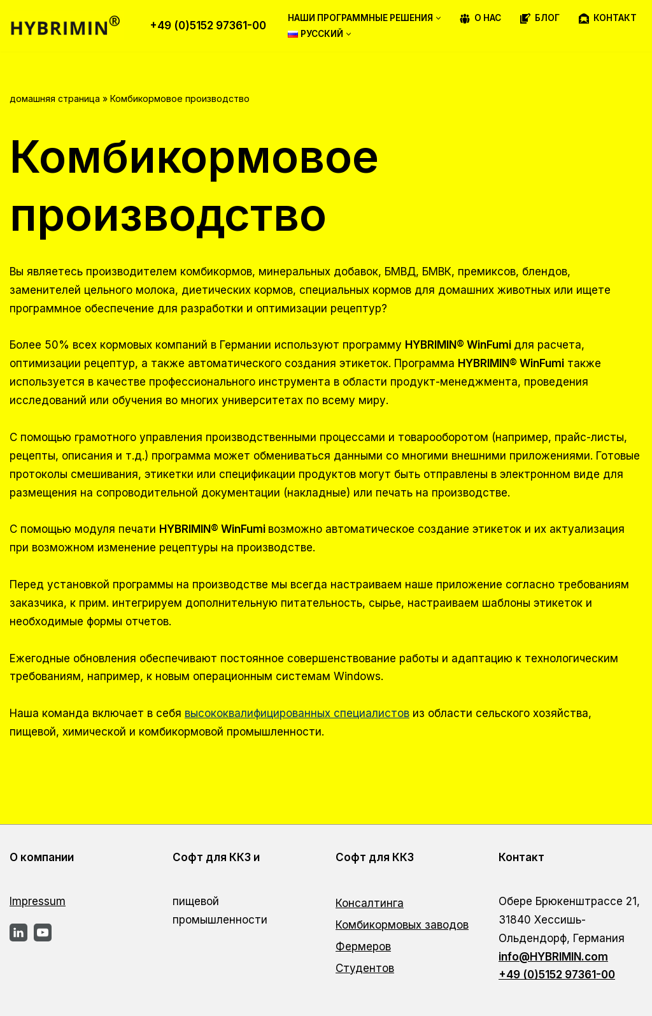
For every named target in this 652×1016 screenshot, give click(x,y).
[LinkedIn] (18, 932)
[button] (438, 18)
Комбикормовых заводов (402, 924)
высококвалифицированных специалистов (297, 713)
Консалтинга (370, 903)
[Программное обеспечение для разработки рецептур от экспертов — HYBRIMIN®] (70, 25)
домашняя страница (55, 98)
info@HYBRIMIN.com (553, 956)
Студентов (365, 968)
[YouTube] (43, 932)
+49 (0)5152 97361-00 (208, 25)
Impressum (38, 901)
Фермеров (363, 946)
